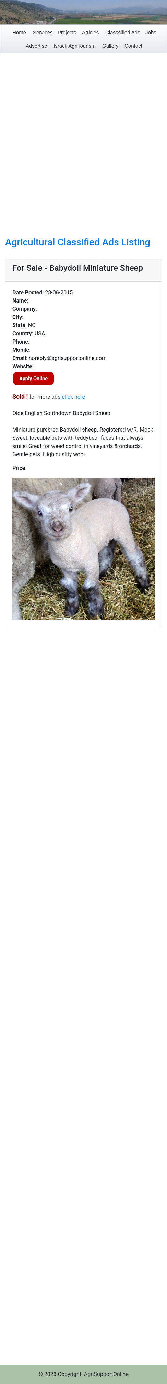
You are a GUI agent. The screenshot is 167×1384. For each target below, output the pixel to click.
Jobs (150, 32)
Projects (67, 32)
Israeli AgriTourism (74, 46)
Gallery (110, 46)
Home (19, 32)
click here (73, 397)
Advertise (36, 46)
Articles (90, 32)
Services (43, 32)
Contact (133, 46)
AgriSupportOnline (106, 1374)
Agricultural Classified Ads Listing (77, 242)
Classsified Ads (122, 32)
